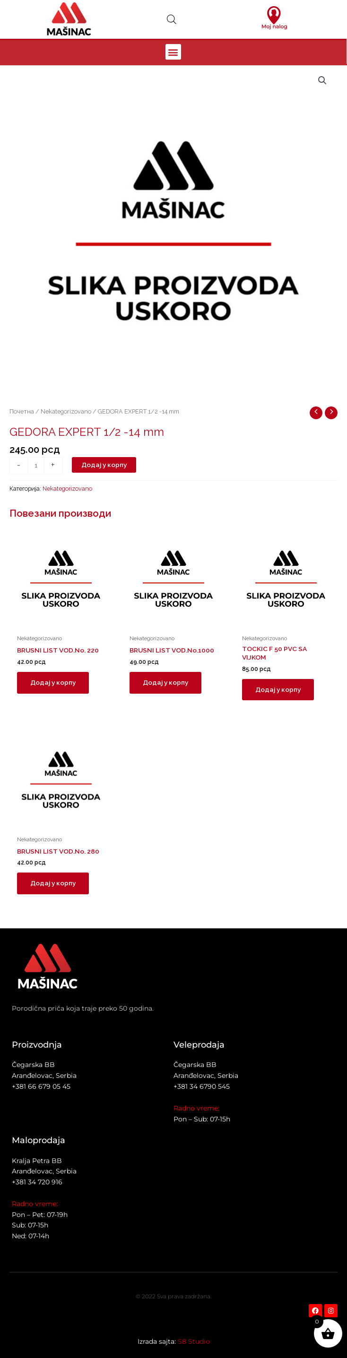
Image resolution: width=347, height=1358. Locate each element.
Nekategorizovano (66, 411)
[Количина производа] (35, 465)
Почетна (21, 411)
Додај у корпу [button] (53, 682)
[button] (173, 52)
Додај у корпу (104, 464)
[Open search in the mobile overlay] (171, 19)
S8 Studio (194, 1341)
